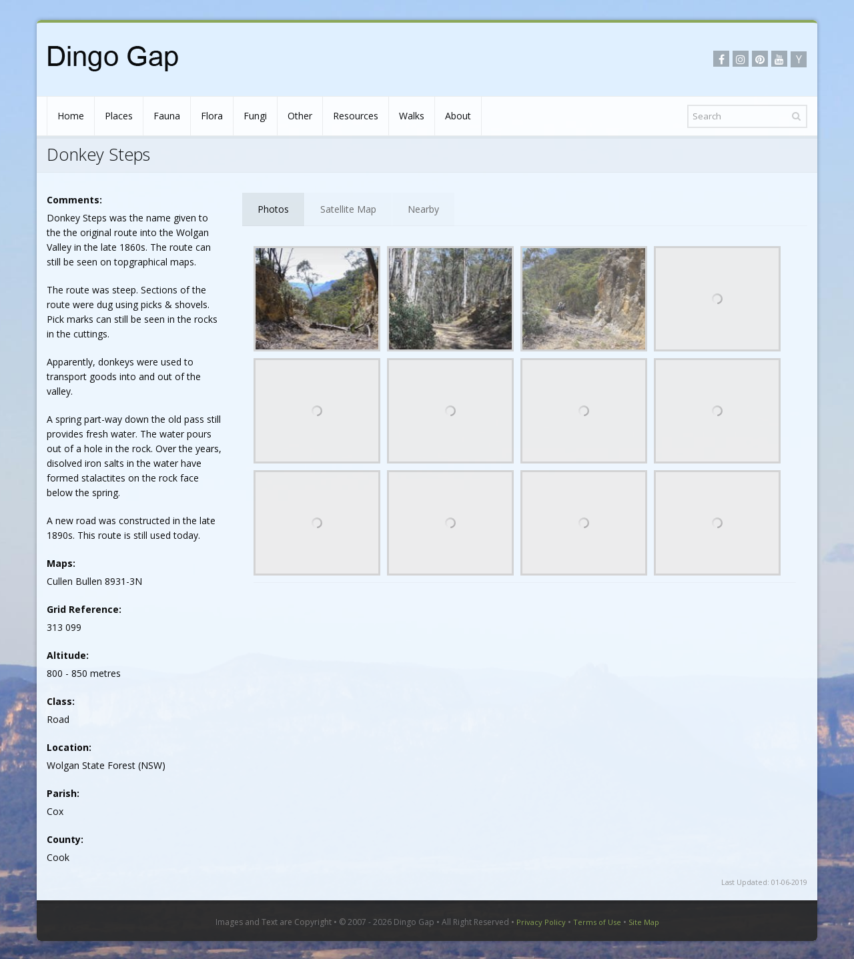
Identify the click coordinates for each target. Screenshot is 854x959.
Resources (355, 115)
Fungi (255, 115)
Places (119, 115)
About (458, 115)
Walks (411, 115)
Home (70, 115)
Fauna (166, 115)
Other (300, 115)
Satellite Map (348, 209)
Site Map (643, 922)
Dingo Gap (414, 922)
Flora (212, 115)
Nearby (423, 209)
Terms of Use (597, 922)
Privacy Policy (541, 922)
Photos (273, 209)
